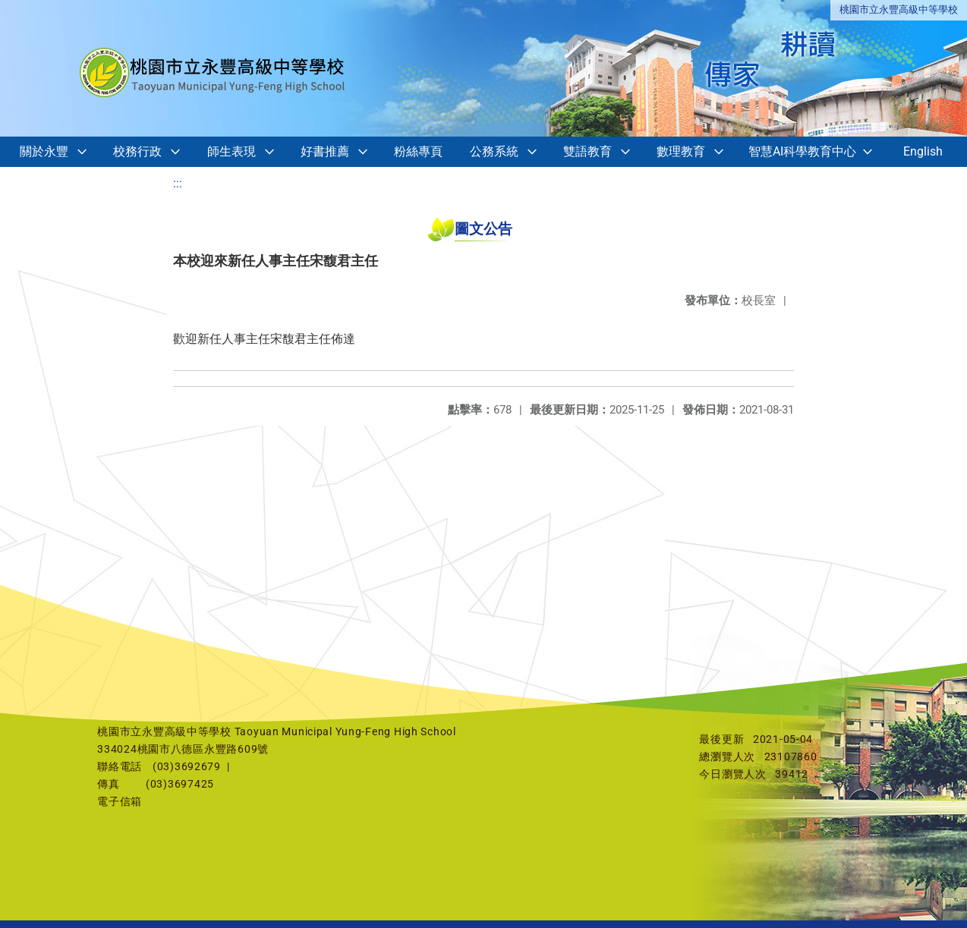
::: (177, 183)
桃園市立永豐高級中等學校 (898, 9)
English (923, 151)
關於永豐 (44, 151)
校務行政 (137, 151)
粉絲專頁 (418, 151)
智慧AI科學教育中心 (802, 151)
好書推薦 (325, 151)
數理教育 (681, 151)
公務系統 (494, 151)
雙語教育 (587, 151)
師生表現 (231, 151)
